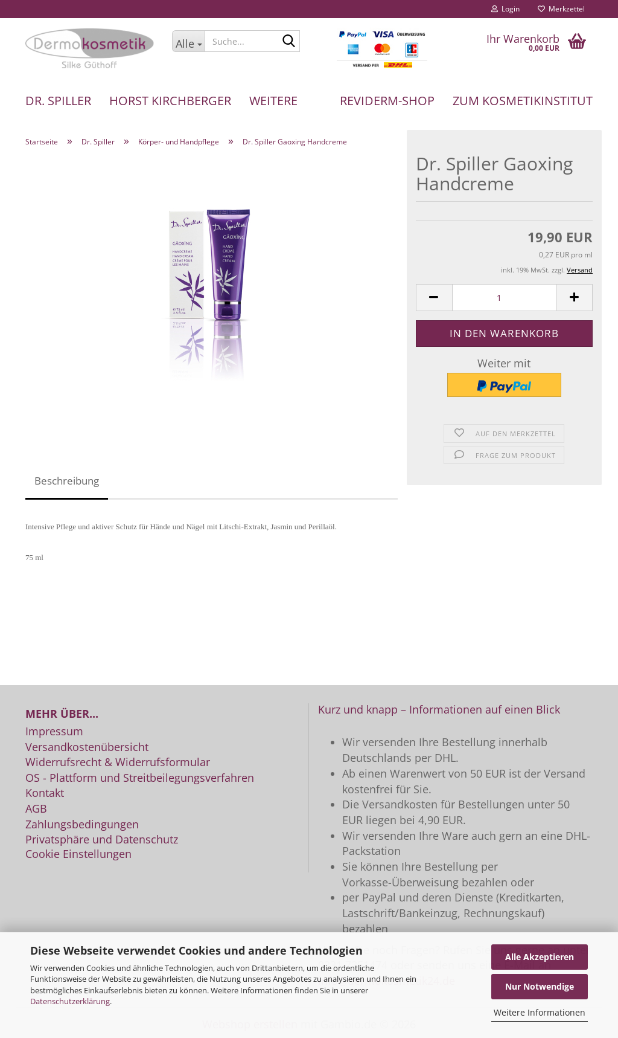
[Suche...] (188, 41)
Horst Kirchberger (170, 100)
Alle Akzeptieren (539, 956)
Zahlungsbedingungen (82, 824)
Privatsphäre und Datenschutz (101, 839)
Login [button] (505, 9)
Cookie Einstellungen (78, 854)
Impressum (54, 731)
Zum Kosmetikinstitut (523, 100)
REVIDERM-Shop (387, 100)
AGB (36, 809)
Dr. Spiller (58, 100)
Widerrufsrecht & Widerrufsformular (117, 762)
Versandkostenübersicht (86, 747)
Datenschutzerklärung (70, 1001)
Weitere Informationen (539, 1012)
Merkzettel (561, 9)
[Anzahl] (504, 297)
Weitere (273, 100)
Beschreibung (66, 481)
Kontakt (44, 793)
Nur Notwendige (539, 986)
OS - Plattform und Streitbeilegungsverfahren (139, 778)
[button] (434, 297)
